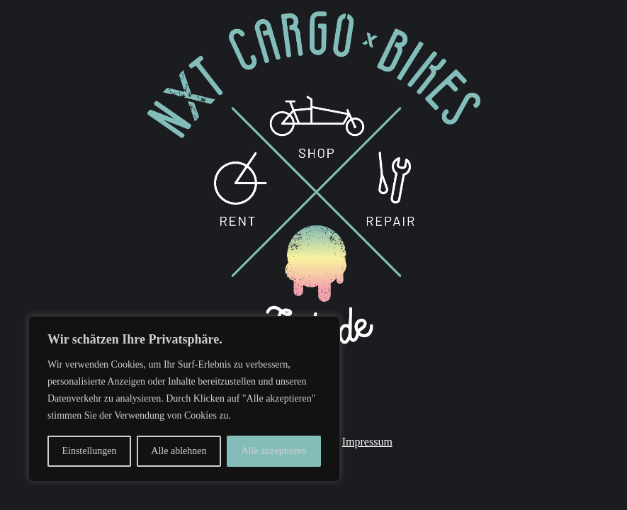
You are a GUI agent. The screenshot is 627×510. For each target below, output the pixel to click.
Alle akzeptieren (273, 451)
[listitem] (317, 281)
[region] (184, 399)
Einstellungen (89, 451)
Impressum (367, 442)
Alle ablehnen (178, 451)
